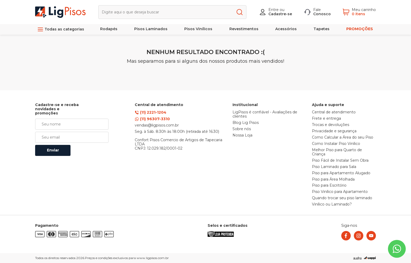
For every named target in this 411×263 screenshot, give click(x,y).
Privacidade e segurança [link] (334, 131)
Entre (273, 9)
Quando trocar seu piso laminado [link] (342, 198)
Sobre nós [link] (241, 129)
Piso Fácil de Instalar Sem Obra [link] (340, 161)
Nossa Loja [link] (242, 135)
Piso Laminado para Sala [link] (334, 167)
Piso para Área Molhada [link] (333, 179)
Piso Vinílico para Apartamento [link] (340, 192)
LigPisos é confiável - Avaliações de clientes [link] (264, 114)
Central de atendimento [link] (334, 112)
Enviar (53, 150)
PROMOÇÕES (359, 29)
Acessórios (286, 29)
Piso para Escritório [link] (329, 185)
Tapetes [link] (321, 29)
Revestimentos (243, 29)
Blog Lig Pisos (245, 123)
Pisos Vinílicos (198, 29)
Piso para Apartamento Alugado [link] (341, 173)
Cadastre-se (280, 14)
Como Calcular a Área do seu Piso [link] (342, 137)
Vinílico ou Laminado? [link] (332, 204)
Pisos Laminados (150, 29)
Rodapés (108, 29)
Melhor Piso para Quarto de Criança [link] (337, 152)
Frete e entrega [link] (326, 119)
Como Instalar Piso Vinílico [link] (336, 144)
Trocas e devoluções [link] (330, 125)
